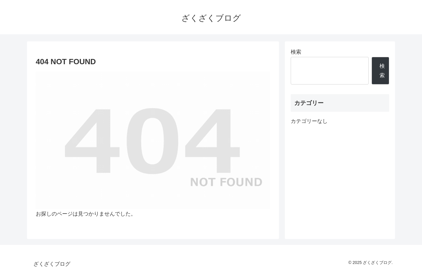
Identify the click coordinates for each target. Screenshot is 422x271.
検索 (296, 52)
